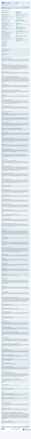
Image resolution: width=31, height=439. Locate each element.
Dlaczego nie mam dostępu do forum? (5, 35)
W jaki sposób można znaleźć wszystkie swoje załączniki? (21, 36)
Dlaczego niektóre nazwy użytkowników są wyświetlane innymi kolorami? (22, 16)
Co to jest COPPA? (3, 15)
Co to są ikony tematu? (3, 46)
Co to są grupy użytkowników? (19, 13)
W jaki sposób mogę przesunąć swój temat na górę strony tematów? (7, 39)
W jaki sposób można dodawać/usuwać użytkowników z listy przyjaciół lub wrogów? (22, 24)
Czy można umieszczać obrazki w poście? (5, 43)
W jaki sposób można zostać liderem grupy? (20, 15)
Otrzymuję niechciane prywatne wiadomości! (20, 20)
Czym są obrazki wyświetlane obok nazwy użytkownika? (6, 27)
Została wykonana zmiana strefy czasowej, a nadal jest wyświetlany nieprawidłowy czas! (7, 25)
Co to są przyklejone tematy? (4, 45)
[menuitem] (5, 7)
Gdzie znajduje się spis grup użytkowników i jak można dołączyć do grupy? (22, 14)
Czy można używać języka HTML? (4, 42)
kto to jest (2, 414)
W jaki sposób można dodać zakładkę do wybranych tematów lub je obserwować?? (22, 32)
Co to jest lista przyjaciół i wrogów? (19, 23)
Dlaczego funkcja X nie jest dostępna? (19, 39)
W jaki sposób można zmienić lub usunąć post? (5, 32)
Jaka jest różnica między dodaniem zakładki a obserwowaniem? (22, 31)
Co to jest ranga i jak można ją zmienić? (5, 28)
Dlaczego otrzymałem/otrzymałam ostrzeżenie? (5, 36)
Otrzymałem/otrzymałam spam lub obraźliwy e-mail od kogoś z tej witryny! (22, 21)
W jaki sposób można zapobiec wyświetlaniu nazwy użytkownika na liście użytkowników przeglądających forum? (7, 24)
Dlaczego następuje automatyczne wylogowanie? (6, 20)
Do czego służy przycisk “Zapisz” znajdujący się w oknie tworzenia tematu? (7, 38)
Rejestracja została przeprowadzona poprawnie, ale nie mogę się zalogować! (7, 17)
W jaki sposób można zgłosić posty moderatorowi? (6, 37)
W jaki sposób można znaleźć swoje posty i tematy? (21, 29)
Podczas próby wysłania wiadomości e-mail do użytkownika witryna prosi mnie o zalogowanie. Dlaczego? (7, 29)
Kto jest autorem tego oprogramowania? (19, 38)
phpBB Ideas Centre (7, 409)
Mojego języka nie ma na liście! (4, 26)
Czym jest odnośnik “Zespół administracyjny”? (20, 17)
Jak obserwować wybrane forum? (19, 33)
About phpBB (7, 405)
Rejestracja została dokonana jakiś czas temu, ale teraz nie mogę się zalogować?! (8, 18)
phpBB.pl (26, 134)
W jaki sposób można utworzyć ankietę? (5, 33)
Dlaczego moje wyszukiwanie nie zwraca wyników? (21, 27)
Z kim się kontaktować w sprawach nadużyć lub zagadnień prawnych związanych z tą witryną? (22, 40)
